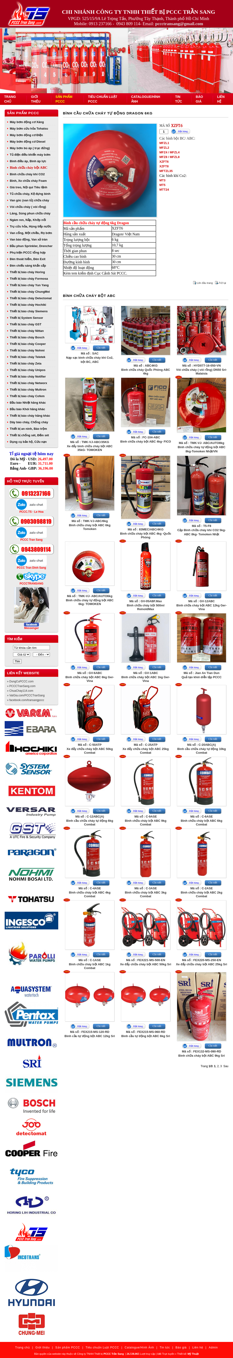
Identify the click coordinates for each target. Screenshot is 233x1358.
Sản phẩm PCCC (23, 113)
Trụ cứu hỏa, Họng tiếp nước (30, 226)
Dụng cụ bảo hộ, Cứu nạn (28, 441)
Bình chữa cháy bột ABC (29, 167)
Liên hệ (197, 1347)
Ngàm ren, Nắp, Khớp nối (28, 220)
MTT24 (164, 189)
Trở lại (222, 283)
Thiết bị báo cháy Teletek (27, 357)
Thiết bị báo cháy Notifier (28, 376)
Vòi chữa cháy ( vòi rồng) (28, 207)
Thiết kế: (188, 1353)
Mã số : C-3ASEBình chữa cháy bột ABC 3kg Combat (145, 892)
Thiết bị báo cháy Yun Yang (29, 285)
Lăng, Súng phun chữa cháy (30, 213)
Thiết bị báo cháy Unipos (27, 370)
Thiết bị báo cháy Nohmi (27, 350)
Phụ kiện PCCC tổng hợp (28, 252)
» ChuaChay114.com (20, 690)
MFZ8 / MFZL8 (169, 157)
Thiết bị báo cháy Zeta (25, 363)
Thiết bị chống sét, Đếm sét (29, 435)
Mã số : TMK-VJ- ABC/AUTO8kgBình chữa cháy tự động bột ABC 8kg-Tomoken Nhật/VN (202, 447)
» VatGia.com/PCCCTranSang (26, 695)
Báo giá (181, 1347)
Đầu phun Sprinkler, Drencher (31, 246)
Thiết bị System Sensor (26, 318)
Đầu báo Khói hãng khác (27, 409)
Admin (213, 1347)
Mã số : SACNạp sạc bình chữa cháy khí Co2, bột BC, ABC (89, 358)
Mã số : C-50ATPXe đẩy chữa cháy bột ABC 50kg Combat (90, 748)
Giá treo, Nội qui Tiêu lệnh (28, 187)
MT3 (162, 180)
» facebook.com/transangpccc (25, 700)
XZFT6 (164, 161)
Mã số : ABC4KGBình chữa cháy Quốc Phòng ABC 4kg (145, 369)
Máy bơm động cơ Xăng (27, 122)
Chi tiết (101, 347)
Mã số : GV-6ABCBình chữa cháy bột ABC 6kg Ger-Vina (89, 677)
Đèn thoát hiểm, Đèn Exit (27, 259)
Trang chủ (22, 1347)
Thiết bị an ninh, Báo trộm (28, 428)
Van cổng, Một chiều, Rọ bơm (31, 233)
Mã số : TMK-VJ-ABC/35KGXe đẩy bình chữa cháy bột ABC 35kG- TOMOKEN (90, 446)
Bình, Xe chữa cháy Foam (28, 180)
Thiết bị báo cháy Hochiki (28, 304)
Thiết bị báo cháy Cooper (28, 344)
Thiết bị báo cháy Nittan (27, 331)
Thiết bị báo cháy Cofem (27, 396)
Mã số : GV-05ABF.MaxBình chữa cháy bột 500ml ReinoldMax (145, 605)
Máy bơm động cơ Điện (26, 135)
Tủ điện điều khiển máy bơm (30, 154)
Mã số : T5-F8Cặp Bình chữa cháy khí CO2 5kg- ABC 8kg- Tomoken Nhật (201, 530)
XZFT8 (164, 166)
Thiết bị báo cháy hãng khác (30, 415)
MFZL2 (164, 147)
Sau (225, 1066)
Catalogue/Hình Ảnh (139, 1347)
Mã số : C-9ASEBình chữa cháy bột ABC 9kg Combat (145, 820)
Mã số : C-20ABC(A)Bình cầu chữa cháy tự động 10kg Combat (201, 748)
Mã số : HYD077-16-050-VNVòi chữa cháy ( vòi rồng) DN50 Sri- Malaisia (201, 369)
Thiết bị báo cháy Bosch (27, 337)
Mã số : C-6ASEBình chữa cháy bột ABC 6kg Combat (201, 820)
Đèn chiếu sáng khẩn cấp (28, 265)
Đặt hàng (183, 131)
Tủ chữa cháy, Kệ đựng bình (30, 194)
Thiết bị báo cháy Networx (28, 383)
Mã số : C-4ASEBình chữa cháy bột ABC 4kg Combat (89, 892)
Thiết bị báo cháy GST (25, 324)
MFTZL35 (166, 171)
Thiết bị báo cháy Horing (27, 272)
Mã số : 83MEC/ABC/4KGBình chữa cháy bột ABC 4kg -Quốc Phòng (145, 533)
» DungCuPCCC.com (20, 681)
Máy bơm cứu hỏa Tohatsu (29, 128)
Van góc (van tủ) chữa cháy (29, 200)
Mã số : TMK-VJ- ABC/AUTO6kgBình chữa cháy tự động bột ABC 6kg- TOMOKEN (90, 600)
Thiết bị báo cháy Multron (28, 389)
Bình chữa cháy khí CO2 (27, 174)
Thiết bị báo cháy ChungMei (30, 291)
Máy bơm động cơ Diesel (27, 141)
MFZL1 (164, 143)
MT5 (162, 185)
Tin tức (165, 1347)
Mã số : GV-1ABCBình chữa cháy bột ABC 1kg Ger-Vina (145, 677)
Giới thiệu (42, 1347)
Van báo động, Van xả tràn (29, 239)
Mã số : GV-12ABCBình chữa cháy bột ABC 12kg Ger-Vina (201, 605)
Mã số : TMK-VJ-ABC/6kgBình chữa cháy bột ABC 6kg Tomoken (89, 525)
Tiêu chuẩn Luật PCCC (102, 1347)
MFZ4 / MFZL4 (169, 152)
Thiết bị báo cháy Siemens (29, 311)
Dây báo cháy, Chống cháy (29, 422)
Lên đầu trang (205, 283)
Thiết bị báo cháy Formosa (29, 278)
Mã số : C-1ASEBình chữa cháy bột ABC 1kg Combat (89, 964)
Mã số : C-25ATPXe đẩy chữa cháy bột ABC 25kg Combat (146, 748)
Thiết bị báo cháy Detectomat (31, 298)
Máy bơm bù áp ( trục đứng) (30, 148)
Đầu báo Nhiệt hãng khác (28, 402)
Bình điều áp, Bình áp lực (28, 161)
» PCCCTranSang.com (21, 686)
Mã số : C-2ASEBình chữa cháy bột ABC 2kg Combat (201, 892)
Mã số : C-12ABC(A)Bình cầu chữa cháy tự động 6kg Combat (89, 820)
